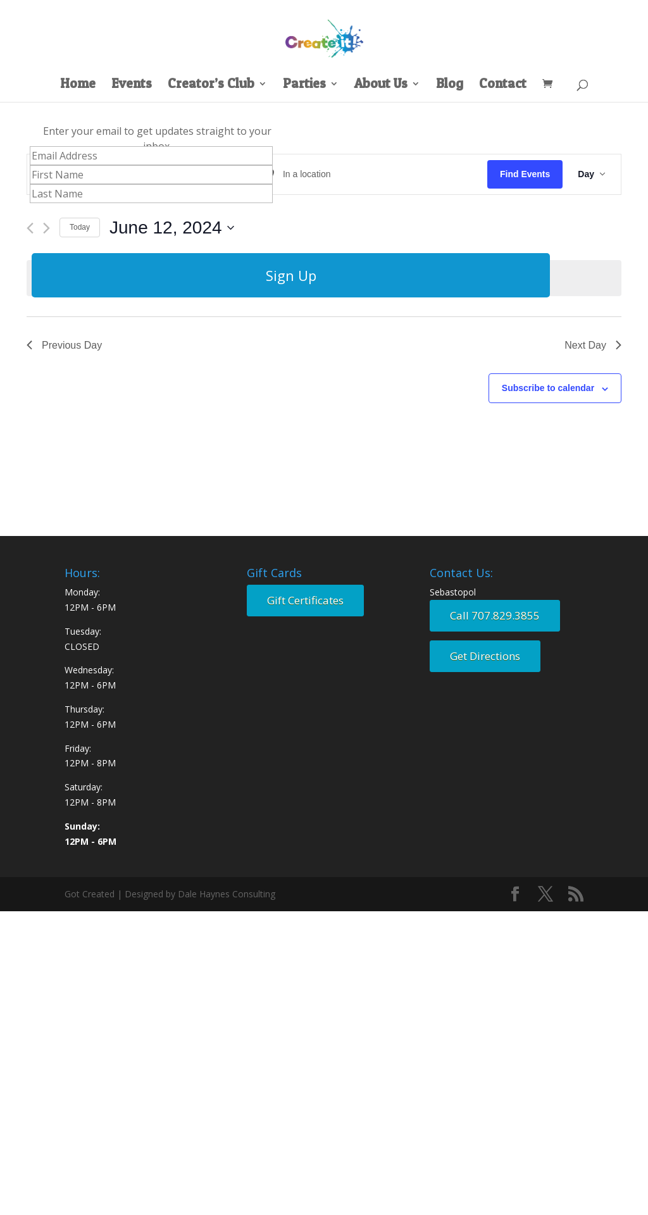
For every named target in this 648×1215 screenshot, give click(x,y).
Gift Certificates (305, 600)
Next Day (592, 345)
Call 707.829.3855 (495, 615)
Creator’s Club (211, 85)
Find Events (525, 174)
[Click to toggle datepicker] (171, 227)
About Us (381, 85)
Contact (502, 85)
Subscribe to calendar (548, 388)
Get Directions (485, 656)
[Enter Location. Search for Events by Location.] (372, 174)
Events (131, 85)
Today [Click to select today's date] (80, 227)
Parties (304, 85)
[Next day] (46, 228)
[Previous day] (30, 228)
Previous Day (64, 345)
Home (78, 85)
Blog (449, 85)
